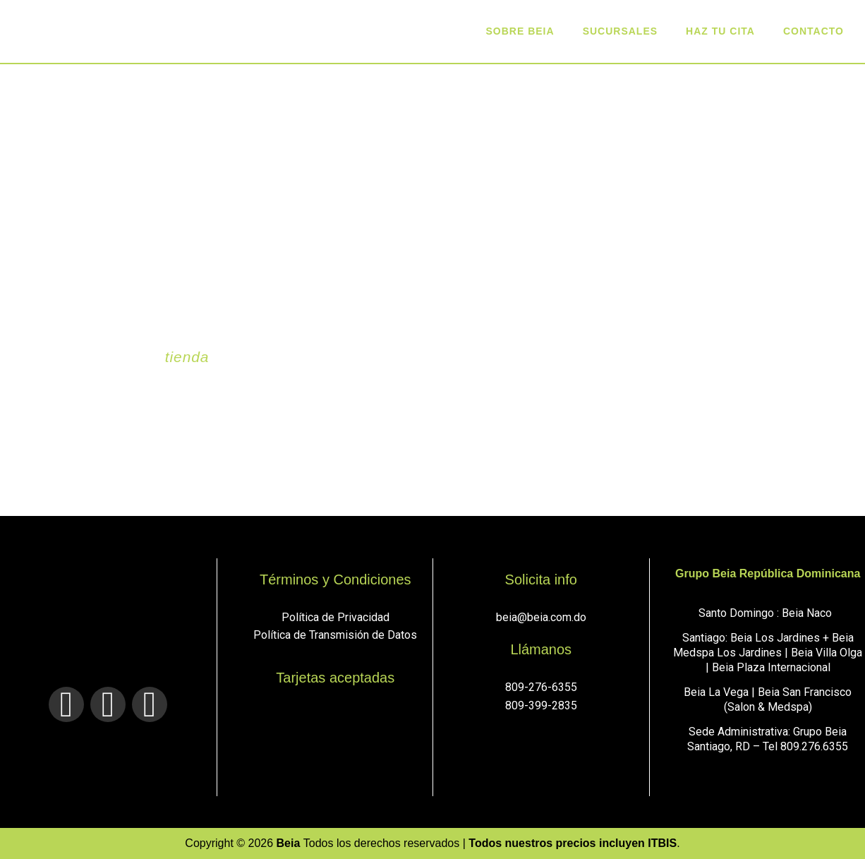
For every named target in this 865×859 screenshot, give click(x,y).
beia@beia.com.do (541, 617)
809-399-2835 (541, 705)
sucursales (620, 31)
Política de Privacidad (335, 617)
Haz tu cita (720, 31)
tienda (187, 357)
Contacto (813, 31)
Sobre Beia (520, 31)
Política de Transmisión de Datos (335, 635)
